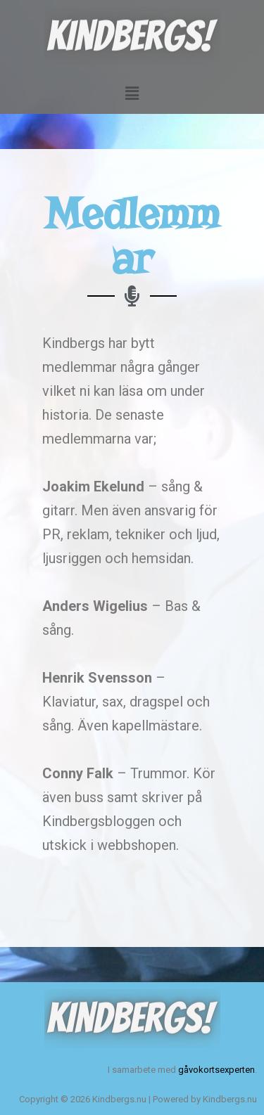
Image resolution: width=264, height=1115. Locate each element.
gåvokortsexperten (216, 1069)
